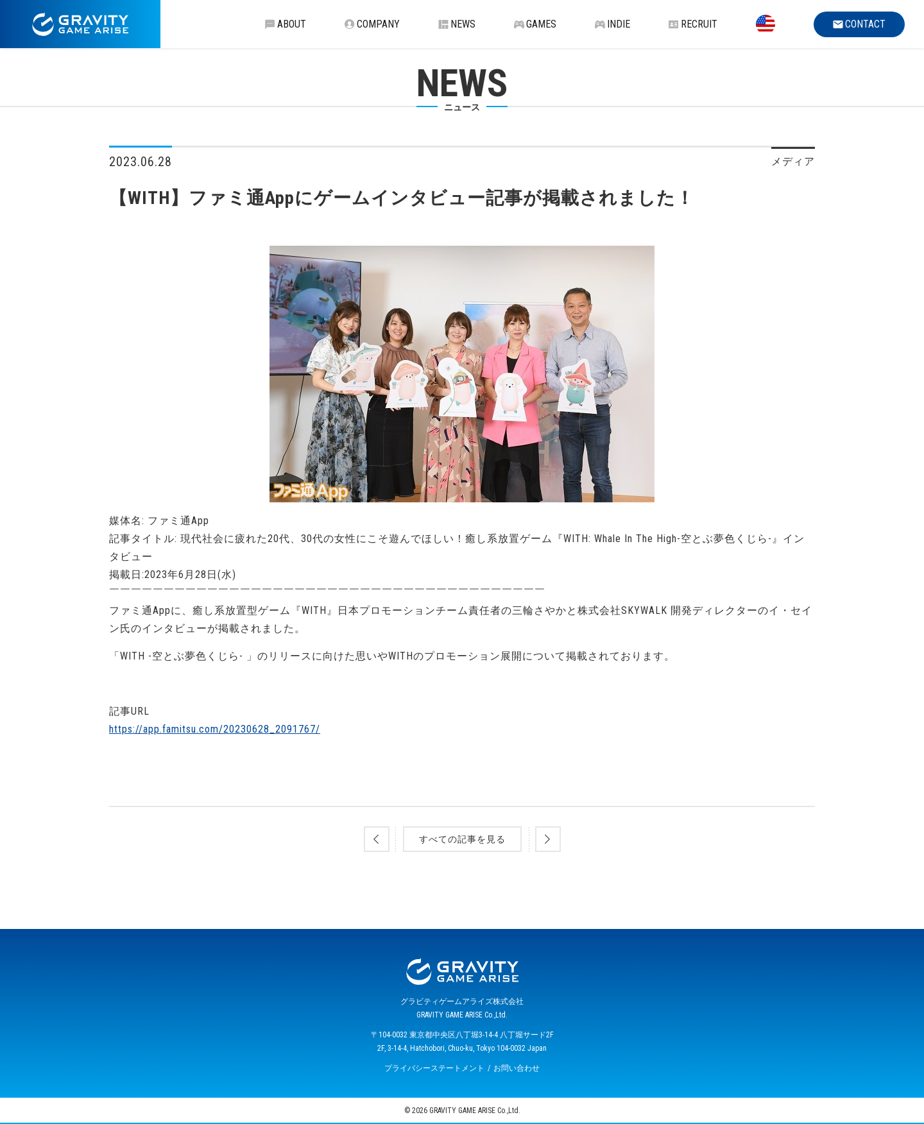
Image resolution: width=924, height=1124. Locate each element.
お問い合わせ (516, 1068)
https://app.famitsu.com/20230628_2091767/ (214, 729)
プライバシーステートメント (434, 1068)
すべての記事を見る (462, 839)
